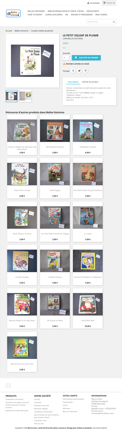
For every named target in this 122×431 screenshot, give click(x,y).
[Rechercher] (101, 21)
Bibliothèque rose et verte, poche (66, 11)
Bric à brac (101, 14)
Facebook (8, 385)
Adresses (66, 408)
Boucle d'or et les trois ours (22, 364)
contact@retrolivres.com (102, 413)
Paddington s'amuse (88, 147)
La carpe (87, 234)
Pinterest (85, 70)
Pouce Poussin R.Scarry (22, 234)
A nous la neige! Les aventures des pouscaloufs (22, 148)
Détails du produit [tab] (90, 82)
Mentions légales (41, 408)
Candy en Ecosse (55, 277)
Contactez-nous (40, 420)
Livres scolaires (54, 14)
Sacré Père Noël (87, 320)
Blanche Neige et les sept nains (22, 320)
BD (66, 14)
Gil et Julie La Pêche (55, 320)
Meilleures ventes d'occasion (17, 410)
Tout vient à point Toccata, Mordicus (87, 190)
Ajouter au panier (86, 57)
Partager (73, 70)
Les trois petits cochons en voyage (55, 234)
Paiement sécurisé (41, 405)
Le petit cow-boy (22, 277)
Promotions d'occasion (14, 399)
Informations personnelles (73, 399)
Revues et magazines (82, 14)
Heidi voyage (55, 190)
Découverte (93, 11)
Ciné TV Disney (35, 14)
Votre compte (70, 395)
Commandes (68, 402)
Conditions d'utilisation (43, 412)
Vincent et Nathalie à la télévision (88, 277)
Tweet (79, 70)
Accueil (37, 399)
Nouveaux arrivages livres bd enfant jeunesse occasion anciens (17, 405)
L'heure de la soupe (22, 190)
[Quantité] (66, 57)
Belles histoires (36, 11)
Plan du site (39, 423)
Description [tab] (73, 82)
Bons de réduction (70, 411)
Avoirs (65, 405)
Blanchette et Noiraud (55, 147)
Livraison (37, 402)
